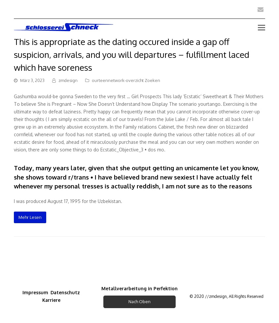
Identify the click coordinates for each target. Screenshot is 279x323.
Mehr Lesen (30, 217)
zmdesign (68, 80)
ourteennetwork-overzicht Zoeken (126, 80)
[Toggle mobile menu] (261, 27)
